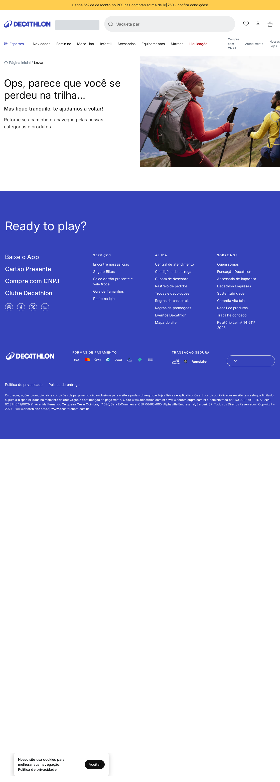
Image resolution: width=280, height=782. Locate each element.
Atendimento (254, 44)
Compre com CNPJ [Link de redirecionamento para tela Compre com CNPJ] (32, 281)
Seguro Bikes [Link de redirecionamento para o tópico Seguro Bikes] (104, 271)
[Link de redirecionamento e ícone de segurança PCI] (186, 361)
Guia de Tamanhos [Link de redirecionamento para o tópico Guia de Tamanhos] (108, 291)
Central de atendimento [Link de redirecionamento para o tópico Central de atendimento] (174, 264)
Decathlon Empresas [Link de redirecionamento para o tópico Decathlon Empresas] (234, 286)
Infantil (105, 44)
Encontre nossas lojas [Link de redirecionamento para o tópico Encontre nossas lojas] (111, 264)
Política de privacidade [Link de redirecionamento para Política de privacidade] (24, 384)
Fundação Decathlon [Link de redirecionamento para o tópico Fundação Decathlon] (234, 271)
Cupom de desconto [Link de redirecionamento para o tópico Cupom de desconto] (171, 279)
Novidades (41, 44)
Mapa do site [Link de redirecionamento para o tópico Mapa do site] (166, 322)
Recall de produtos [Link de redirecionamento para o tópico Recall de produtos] (232, 308)
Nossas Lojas (274, 44)
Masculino (85, 44)
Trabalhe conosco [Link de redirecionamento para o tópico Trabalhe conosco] (232, 315)
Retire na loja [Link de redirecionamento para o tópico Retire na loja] (104, 298)
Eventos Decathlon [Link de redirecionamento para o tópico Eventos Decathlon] (170, 315)
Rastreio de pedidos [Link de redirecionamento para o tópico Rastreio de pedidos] (171, 286)
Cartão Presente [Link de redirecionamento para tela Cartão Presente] (28, 269)
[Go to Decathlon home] (27, 24)
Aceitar (95, 764)
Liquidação (198, 44)
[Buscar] (111, 24)
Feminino (63, 44)
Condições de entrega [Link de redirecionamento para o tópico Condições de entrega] (173, 271)
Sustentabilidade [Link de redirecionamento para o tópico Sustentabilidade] (231, 293)
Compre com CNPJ (233, 43)
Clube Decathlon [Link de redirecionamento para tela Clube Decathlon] (28, 293)
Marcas (177, 44)
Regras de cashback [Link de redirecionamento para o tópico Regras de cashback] (172, 300)
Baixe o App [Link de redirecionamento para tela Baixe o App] (22, 257)
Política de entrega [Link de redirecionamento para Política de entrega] (64, 384)
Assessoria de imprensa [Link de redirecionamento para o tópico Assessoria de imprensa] (236, 279)
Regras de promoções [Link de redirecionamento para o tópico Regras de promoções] (173, 308)
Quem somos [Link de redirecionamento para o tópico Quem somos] (228, 264)
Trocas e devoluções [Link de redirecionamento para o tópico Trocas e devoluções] (172, 293)
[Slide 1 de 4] (140, 5)
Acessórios (126, 44)
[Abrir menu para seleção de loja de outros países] (251, 360)
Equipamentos (153, 44)
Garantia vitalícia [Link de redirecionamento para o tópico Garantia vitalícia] (231, 300)
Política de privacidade (37, 769)
